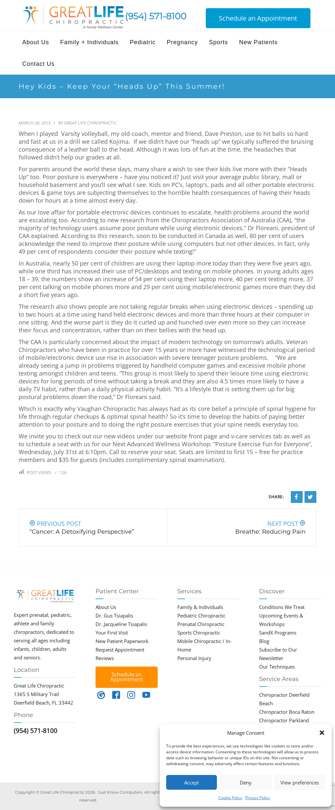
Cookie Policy (230, 798)
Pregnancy (182, 42)
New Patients (258, 42)
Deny (246, 782)
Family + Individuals (89, 42)
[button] (322, 732)
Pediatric (143, 42)
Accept (191, 782)
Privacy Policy (257, 798)
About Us (35, 42)
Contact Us (38, 64)
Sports (218, 42)
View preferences (299, 782)
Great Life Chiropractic (90, 123)
